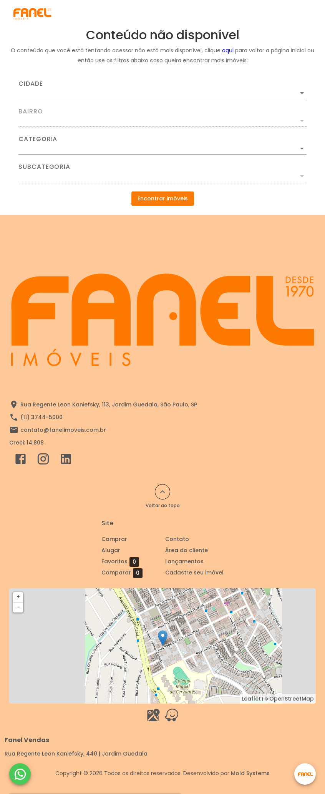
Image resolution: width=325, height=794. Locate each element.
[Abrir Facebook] (20, 460)
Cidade (30, 84)
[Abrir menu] (299, 14)
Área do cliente (186, 550)
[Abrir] (302, 93)
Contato (177, 539)
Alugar (110, 550)
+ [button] (18, 597)
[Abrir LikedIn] (66, 460)
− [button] (18, 607)
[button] (162, 148)
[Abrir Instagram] (43, 460)
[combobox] (162, 90)
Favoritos (120, 561)
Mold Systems (250, 773)
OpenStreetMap (291, 698)
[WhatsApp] (20, 774)
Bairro (30, 111)
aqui (228, 50)
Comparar (122, 573)
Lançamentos (184, 561)
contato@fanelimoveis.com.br (63, 430)
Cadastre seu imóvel (194, 572)
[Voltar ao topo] (162, 491)
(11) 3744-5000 (41, 417)
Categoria (37, 139)
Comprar (114, 539)
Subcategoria (44, 167)
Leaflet (251, 698)
